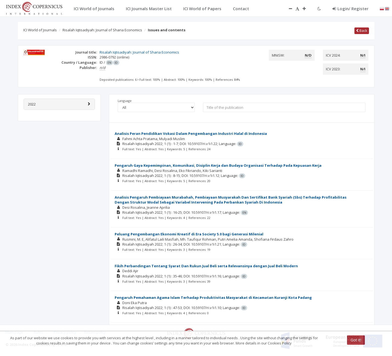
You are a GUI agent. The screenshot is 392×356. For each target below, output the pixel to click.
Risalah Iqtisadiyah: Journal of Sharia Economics (102, 29)
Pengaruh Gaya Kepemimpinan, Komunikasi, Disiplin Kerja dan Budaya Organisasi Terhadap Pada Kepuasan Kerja (218, 165)
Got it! (356, 340)
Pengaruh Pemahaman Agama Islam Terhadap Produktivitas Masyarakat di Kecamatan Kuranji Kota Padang (213, 297)
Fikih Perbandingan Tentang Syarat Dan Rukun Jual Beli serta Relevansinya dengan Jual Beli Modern (206, 265)
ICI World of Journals (40, 29)
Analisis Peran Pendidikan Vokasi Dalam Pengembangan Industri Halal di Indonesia (191, 133)
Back (361, 30)
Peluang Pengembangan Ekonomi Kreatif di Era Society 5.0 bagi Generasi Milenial (189, 234)
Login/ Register (350, 8)
